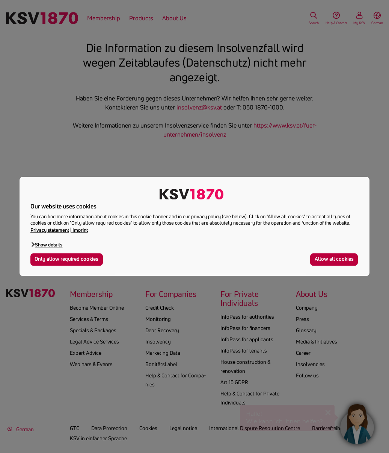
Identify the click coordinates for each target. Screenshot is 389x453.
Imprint (80, 230)
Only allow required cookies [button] (66, 259)
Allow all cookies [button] (334, 259)
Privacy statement (49, 230)
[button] (46, 244)
